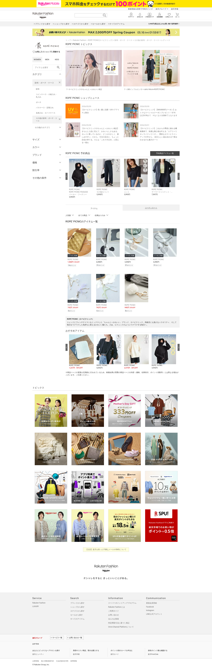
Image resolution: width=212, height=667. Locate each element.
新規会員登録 (151, 602)
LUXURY (35, 605)
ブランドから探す (77, 602)
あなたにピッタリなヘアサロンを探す (46, 650)
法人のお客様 (113, 618)
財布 (37, 89)
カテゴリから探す (77, 610)
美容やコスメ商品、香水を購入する (86, 650)
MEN (47, 59)
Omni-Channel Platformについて (121, 626)
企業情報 (35, 660)
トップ (68, 40)
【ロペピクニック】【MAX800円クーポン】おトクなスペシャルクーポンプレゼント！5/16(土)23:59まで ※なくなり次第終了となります (158, 112)
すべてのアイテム (77, 618)
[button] (81, 180)
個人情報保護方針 (47, 660)
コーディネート (151, 208)
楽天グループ (161, 9)
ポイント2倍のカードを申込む (121, 650)
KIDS (57, 59)
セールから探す (76, 614)
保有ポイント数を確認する (157, 650)
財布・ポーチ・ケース (44, 83)
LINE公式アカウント (154, 613)
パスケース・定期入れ (45, 108)
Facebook (150, 606)
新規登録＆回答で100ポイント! (140, 9)
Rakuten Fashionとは (116, 606)
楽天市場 (174, 9)
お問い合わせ (113, 614)
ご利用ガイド (113, 610)
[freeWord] (47, 67)
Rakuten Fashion (79, 40)
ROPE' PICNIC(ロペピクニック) (100, 40)
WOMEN (37, 59)
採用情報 (73, 660)
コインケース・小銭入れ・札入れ (46, 95)
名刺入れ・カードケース (45, 113)
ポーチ (38, 102)
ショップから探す (77, 606)
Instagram (150, 609)
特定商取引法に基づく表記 (118, 622)
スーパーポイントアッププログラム (122, 602)
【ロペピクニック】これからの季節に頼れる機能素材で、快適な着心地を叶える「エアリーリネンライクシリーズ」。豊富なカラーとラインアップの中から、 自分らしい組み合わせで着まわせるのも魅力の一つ (158, 134)
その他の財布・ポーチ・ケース (46, 119)
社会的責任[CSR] (62, 660)
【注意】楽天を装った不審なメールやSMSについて (106, 549)
